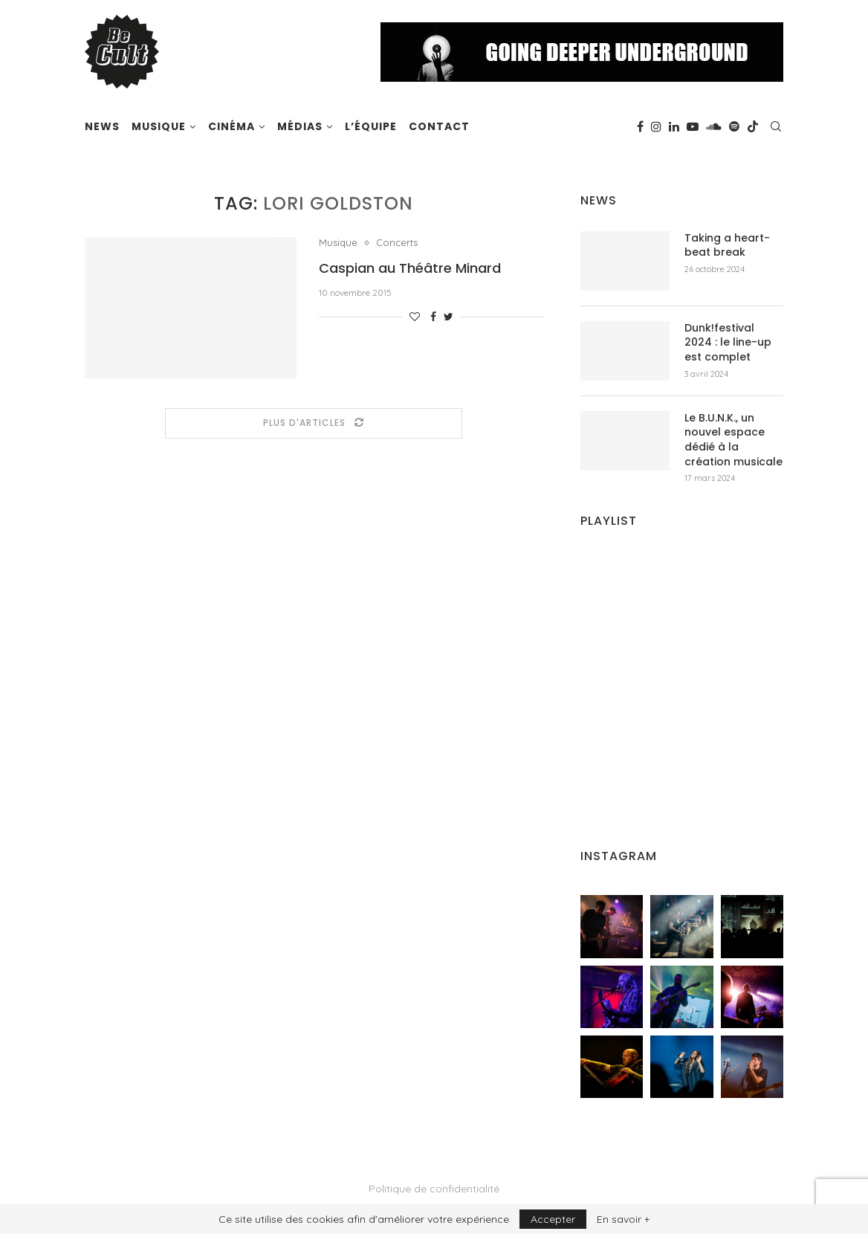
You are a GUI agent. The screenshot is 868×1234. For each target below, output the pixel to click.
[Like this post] (414, 316)
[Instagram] (656, 126)
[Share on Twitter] (448, 316)
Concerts (397, 242)
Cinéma (231, 126)
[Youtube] (693, 126)
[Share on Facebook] (433, 316)
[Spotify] (734, 126)
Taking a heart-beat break (727, 245)
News (102, 126)
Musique (159, 126)
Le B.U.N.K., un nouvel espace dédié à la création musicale (733, 440)
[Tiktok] (753, 126)
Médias (300, 126)
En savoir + (623, 1219)
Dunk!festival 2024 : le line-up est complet (727, 342)
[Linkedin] (674, 126)
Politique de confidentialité (434, 1188)
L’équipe (371, 126)
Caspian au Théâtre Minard (410, 268)
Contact (439, 126)
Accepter (553, 1219)
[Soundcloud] (714, 126)
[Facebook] (640, 126)
